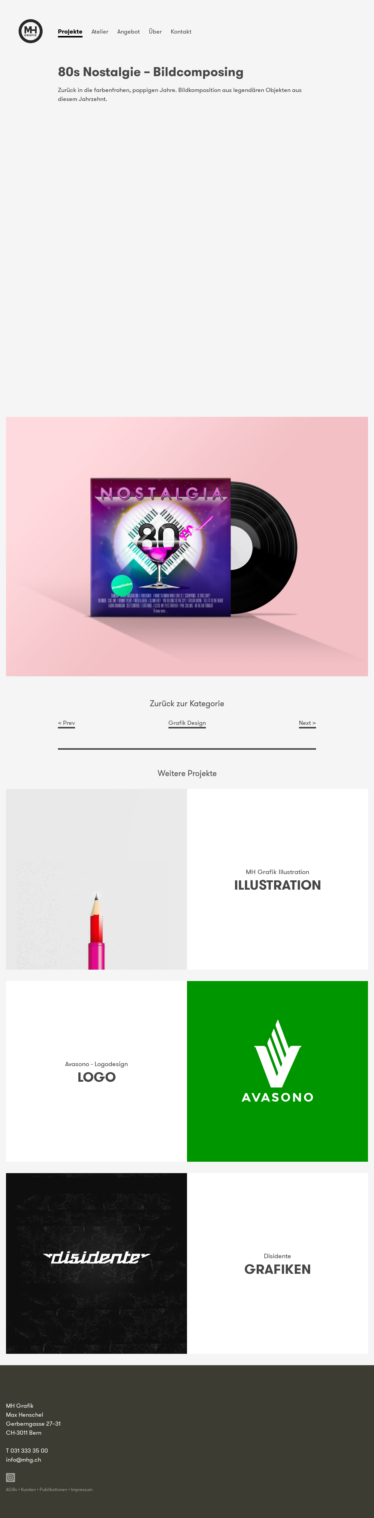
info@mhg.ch (23, 1459)
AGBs (11, 1489)
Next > (307, 723)
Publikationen (53, 1489)
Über (155, 31)
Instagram (10, 1477)
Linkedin (20, 1477)
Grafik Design (187, 723)
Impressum (81, 1489)
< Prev (66, 723)
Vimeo (30, 1477)
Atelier (100, 31)
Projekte (70, 31)
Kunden (28, 1489)
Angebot (128, 31)
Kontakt (181, 31)
